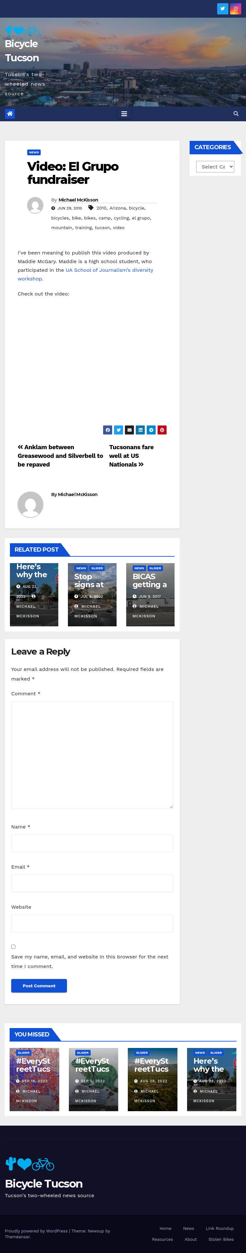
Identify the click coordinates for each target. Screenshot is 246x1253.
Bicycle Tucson (43, 1183)
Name (20, 827)
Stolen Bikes (221, 1239)
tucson (102, 227)
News (34, 152)
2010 (101, 207)
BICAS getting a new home (150, 588)
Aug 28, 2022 (154, 1081)
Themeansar (17, 1236)
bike (76, 217)
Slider (97, 568)
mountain (61, 227)
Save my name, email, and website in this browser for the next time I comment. (89, 961)
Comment (25, 694)
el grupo (141, 217)
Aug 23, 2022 (212, 1081)
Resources (162, 1239)
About (191, 1239)
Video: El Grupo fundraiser (73, 173)
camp (105, 217)
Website (21, 907)
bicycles (60, 217)
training (83, 227)
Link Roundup (220, 1228)
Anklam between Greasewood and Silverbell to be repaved (60, 455)
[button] (236, 114)
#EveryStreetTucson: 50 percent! (33, 1073)
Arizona (118, 207)
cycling (121, 217)
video (119, 227)
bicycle (136, 207)
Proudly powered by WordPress (37, 1231)
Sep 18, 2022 (35, 1081)
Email (20, 867)
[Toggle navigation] (124, 114)
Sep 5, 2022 (93, 1081)
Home (165, 1228)
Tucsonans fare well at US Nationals (131, 455)
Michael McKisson (78, 200)
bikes (90, 217)
